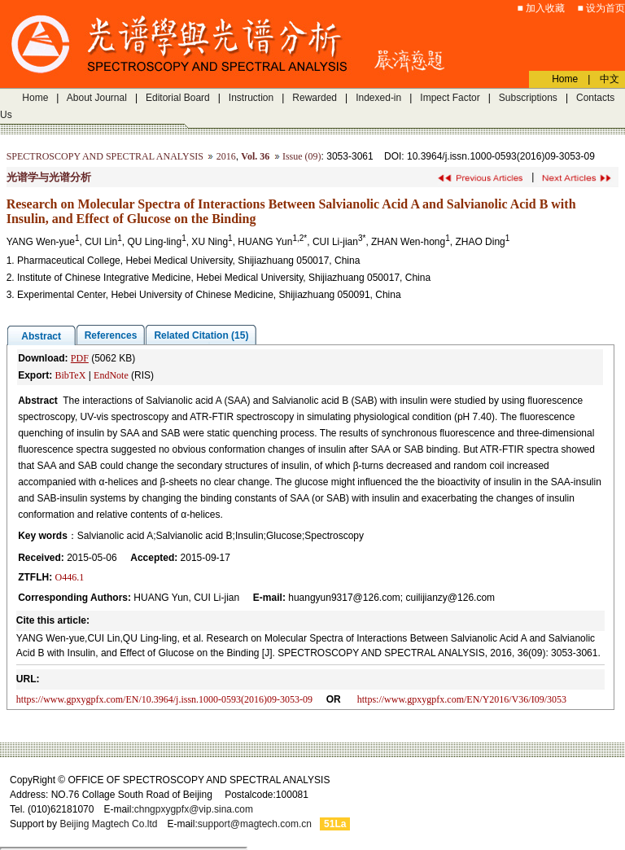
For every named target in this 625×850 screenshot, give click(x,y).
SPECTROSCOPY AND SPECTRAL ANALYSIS (105, 156)
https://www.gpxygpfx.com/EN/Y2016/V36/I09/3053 (461, 699)
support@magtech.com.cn (255, 824)
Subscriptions (528, 97)
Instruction (251, 97)
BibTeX (70, 375)
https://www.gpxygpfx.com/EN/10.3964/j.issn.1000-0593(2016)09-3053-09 (164, 699)
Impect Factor (449, 97)
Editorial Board (178, 97)
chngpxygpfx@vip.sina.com (193, 809)
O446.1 (69, 577)
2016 (226, 156)
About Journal (97, 97)
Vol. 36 (255, 156)
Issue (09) (301, 156)
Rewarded (314, 97)
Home (35, 97)
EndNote (111, 375)
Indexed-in (378, 97)
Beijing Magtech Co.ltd (108, 824)
